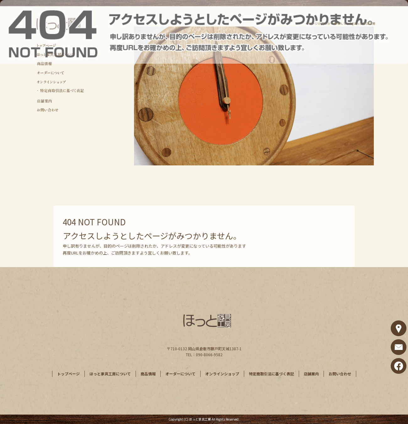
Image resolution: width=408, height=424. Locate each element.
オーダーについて (60, 73)
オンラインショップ (60, 82)
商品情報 (60, 63)
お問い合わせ (60, 109)
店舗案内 (60, 100)
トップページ (60, 45)
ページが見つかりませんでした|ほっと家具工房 (342, 23)
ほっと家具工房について (60, 54)
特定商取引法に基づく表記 (60, 91)
